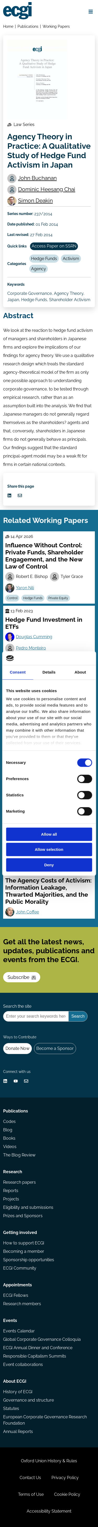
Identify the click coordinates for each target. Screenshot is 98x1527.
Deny (49, 865)
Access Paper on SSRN (54, 246)
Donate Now (17, 1048)
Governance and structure (28, 1400)
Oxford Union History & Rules (49, 1460)
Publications (28, 26)
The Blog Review (19, 1155)
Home (8, 26)
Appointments (17, 1284)
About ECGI (14, 1381)
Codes (9, 1121)
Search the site (17, 1006)
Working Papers (56, 26)
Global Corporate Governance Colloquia (42, 1339)
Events (10, 1320)
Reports (10, 1190)
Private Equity (58, 598)
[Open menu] (91, 11)
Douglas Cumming (34, 636)
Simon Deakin (35, 200)
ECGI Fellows (15, 1295)
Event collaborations (23, 1364)
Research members (22, 1303)
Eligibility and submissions (28, 1207)
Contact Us (30, 1477)
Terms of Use (31, 1494)
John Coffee (27, 911)
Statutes (11, 1408)
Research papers (19, 1182)
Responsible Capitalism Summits (34, 1356)
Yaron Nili (25, 587)
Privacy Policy (65, 1477)
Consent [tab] (18, 672)
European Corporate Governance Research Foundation (45, 1420)
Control (12, 598)
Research (12, 1171)
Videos (9, 1146)
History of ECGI (17, 1391)
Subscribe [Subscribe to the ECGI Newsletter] (22, 977)
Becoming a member (23, 1251)
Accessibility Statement (49, 1511)
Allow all (49, 834)
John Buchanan (37, 178)
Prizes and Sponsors (23, 1215)
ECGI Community (19, 1268)
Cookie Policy (67, 1494)
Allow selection (49, 849)
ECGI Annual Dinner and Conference (37, 1347)
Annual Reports (18, 1431)
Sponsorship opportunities (28, 1259)
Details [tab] (49, 672)
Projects (11, 1199)
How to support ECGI (23, 1243)
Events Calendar (19, 1330)
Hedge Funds (44, 258)
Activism (71, 258)
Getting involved (20, 1232)
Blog (7, 1129)
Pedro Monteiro (31, 648)
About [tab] (80, 672)
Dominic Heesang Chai (46, 189)
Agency (38, 268)
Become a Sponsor (55, 1048)
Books (9, 1138)
